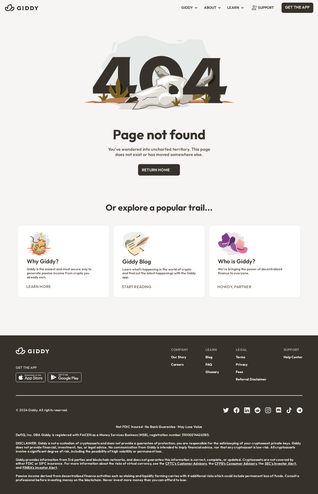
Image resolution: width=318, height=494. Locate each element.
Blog (208, 357)
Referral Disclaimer (251, 379)
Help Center (293, 357)
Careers (177, 364)
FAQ (208, 364)
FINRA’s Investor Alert (39, 467)
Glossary (212, 372)
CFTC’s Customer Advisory (186, 463)
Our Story (178, 357)
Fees (239, 372)
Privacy (242, 364)
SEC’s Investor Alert (280, 463)
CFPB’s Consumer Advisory (236, 463)
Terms (240, 357)
